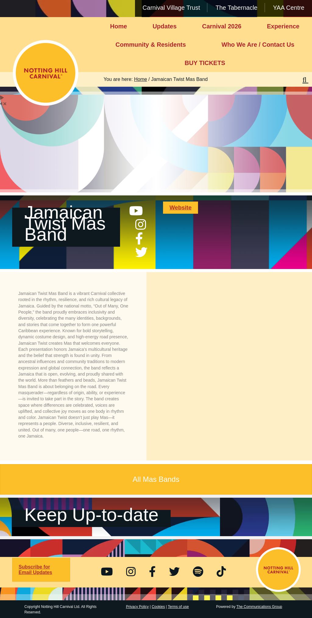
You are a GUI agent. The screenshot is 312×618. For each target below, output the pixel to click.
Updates (165, 26)
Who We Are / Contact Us (258, 44)
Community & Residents (150, 44)
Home (118, 26)
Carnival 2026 (221, 26)
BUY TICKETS (205, 63)
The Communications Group (259, 607)
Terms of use (178, 607)
